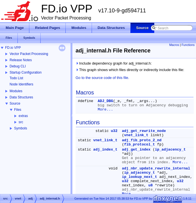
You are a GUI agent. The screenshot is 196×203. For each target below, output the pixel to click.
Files (17, 110)
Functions (188, 45)
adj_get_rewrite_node (144, 131)
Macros (174, 45)
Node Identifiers (21, 84)
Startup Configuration (25, 72)
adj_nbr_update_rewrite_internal (156, 168)
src (21, 122)
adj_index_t (105, 149)
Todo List (16, 78)
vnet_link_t (136, 135)
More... (105, 109)
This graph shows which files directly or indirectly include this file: (130, 70)
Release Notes (21, 60)
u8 (150, 185)
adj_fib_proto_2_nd (141, 140)
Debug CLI (18, 66)
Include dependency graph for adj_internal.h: (114, 63)
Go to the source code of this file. (102, 78)
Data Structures (21, 97)
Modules (16, 91)
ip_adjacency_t (170, 149)
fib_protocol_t (139, 144)
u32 (114, 131)
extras (23, 116)
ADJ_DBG (105, 101)
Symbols (20, 128)
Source (15, 103)
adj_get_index (136, 149)
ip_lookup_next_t (139, 177)
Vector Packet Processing (29, 54)
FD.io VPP (13, 48)
